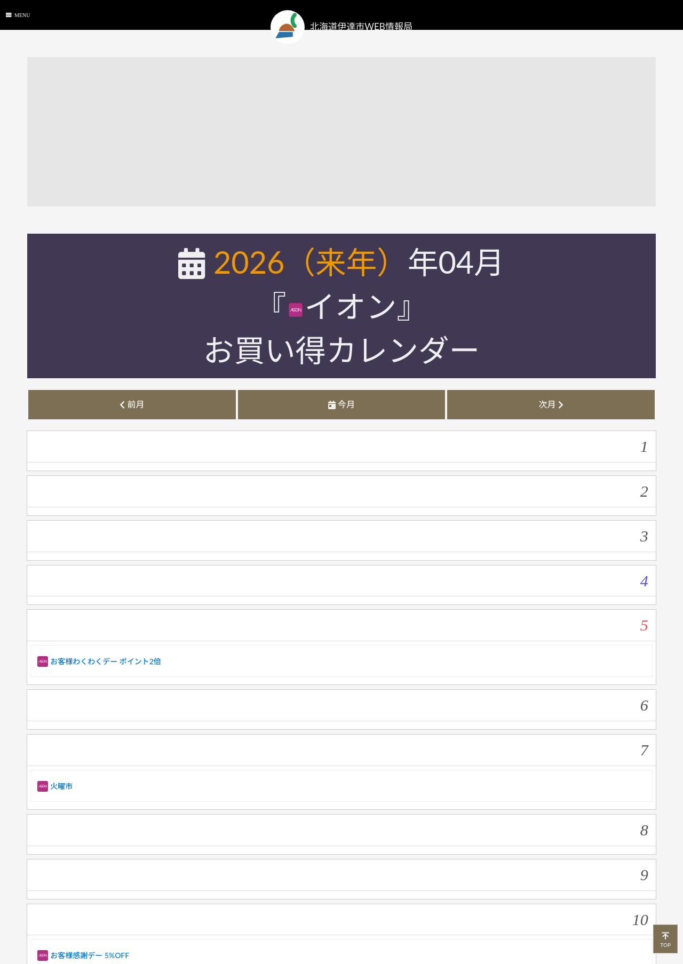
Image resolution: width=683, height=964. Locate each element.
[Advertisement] (347, 131)
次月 (550, 404)
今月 (341, 404)
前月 (132, 404)
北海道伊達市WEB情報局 (341, 27)
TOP (665, 938)
